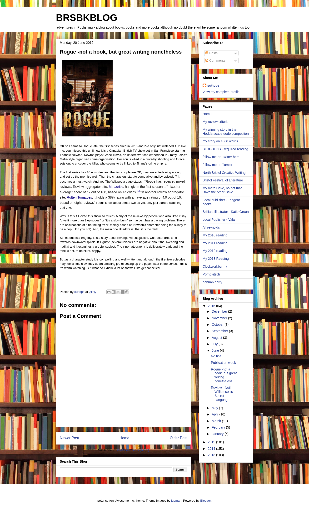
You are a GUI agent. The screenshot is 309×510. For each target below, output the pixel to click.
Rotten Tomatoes (79, 197)
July (215, 344)
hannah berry (212, 282)
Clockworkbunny (215, 266)
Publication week (223, 363)
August (217, 338)
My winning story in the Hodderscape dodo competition (226, 131)
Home (125, 438)
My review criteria (216, 122)
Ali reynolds (211, 227)
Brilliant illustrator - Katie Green (226, 212)
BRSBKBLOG (86, 17)
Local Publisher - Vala (219, 219)
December (220, 311)
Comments (215, 60)
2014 (212, 448)
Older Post (178, 438)
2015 (212, 442)
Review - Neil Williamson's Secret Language (222, 393)
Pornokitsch (211, 274)
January (218, 434)
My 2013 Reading (216, 258)
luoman (176, 500)
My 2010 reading (215, 235)
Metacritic (116, 187)
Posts (211, 53)
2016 (212, 306)
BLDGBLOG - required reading (225, 149)
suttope (213, 85)
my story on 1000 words (220, 141)
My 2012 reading (215, 251)
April (215, 414)
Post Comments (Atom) (133, 450)
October (218, 324)
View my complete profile (221, 92)
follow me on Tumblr (217, 165)
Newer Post (69, 438)
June (216, 350)
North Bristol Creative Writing (224, 173)
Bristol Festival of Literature (223, 180)
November (220, 318)
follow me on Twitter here (221, 157)
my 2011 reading (215, 243)
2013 (212, 455)
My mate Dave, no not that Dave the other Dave (222, 190)
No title (216, 356)
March (217, 421)
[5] (138, 191)
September (220, 331)
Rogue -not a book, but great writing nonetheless (224, 375)
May (215, 408)
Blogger (205, 500)
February (219, 427)
